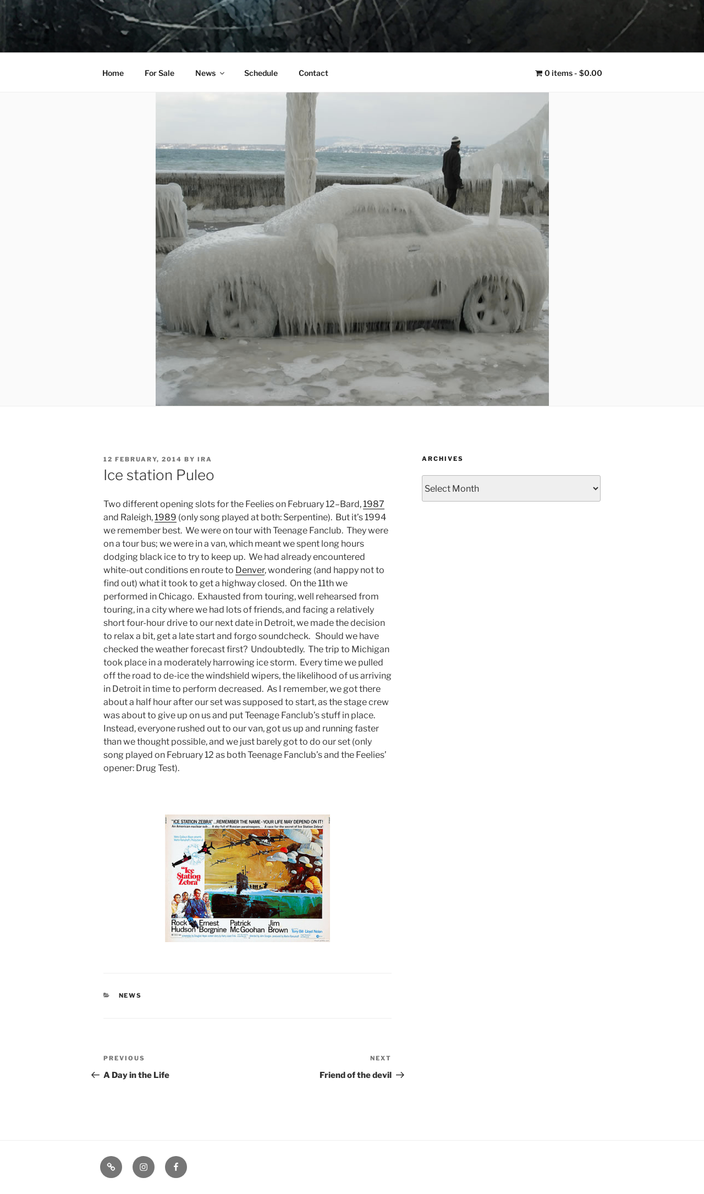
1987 (373, 504)
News (210, 73)
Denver (250, 570)
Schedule (261, 73)
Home (113, 73)
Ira (204, 459)
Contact (313, 73)
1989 (166, 517)
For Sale (159, 73)
